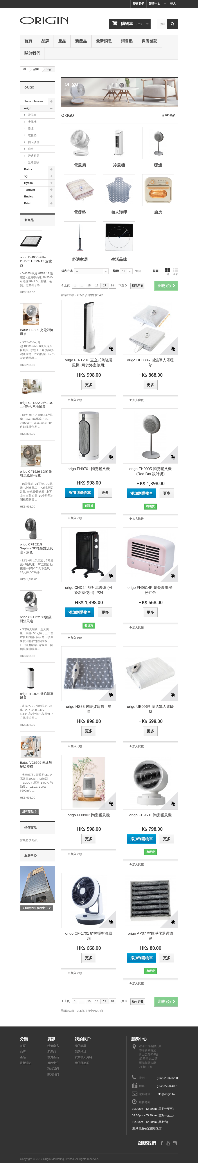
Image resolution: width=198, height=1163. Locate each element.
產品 (62, 40)
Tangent (29, 189)
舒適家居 (33, 155)
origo (27, 108)
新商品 (29, 220)
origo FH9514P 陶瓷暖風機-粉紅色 (150, 590)
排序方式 (67, 271)
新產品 (81, 40)
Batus (28, 169)
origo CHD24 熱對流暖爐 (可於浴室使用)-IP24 (88, 590)
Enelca (28, 196)
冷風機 (31, 121)
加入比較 (76, 400)
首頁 (28, 40)
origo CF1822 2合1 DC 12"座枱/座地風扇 (37, 404)
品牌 (45, 40)
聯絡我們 (138, 3)
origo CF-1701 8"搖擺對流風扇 (88, 936)
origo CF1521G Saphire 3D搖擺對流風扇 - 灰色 (36, 548)
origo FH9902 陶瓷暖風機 (89, 815)
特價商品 (30, 828)
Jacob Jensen (33, 101)
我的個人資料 (83, 1057)
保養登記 (149, 40)
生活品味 (33, 162)
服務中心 (30, 855)
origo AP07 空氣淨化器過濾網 (150, 936)
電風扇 (31, 115)
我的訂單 (80, 1046)
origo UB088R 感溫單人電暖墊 (150, 362)
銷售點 (127, 40)
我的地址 (80, 1051)
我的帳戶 (83, 1038)
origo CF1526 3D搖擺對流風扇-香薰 (36, 473)
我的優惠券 (82, 1063)
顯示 (116, 271)
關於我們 (32, 53)
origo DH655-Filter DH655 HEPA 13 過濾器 (36, 261)
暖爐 (30, 128)
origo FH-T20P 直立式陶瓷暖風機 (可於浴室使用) (89, 362)
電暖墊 (31, 135)
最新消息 (104, 40)
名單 (175, 271)
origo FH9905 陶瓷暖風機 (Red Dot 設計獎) (150, 471)
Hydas (28, 183)
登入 (173, 3)
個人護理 (33, 142)
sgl (26, 176)
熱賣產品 (53, 1057)
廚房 (30, 149)
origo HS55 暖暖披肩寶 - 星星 (89, 709)
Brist (27, 203)
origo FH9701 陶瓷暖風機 (89, 469)
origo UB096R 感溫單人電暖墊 (150, 709)
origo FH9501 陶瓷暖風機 (150, 815)
